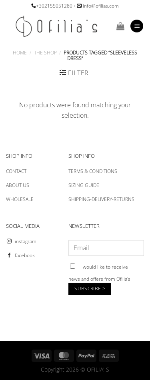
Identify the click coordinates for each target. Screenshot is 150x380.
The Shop (45, 52)
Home (20, 52)
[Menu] (136, 26)
